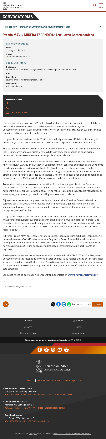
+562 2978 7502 (28, 421)
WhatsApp (69, 304)
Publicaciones (28, 333)
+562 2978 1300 (12, 394)
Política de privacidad (72, 380)
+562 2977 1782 (12, 407)
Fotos (28, 327)
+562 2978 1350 (28, 394)
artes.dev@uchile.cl (63, 394)
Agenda (78, 320)
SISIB (31, 433)
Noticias (28, 320)
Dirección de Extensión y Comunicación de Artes (72, 433)
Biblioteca (78, 333)
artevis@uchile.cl (45, 421)
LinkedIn (64, 304)
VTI (35, 433)
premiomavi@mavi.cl (19, 112)
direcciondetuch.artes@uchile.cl (52, 407)
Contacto (29, 380)
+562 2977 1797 (28, 407)
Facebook (58, 304)
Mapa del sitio (43, 380)
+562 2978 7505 (12, 421)
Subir (6, 304)
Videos (78, 327)
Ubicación (55, 380)
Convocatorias (18, 16)
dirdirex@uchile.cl (45, 394)
